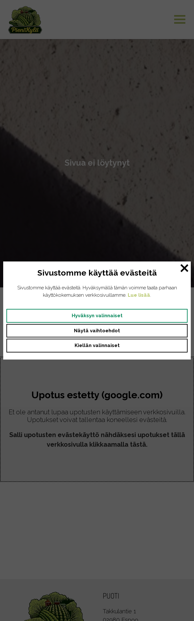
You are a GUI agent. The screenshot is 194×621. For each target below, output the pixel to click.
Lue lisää (139, 295)
